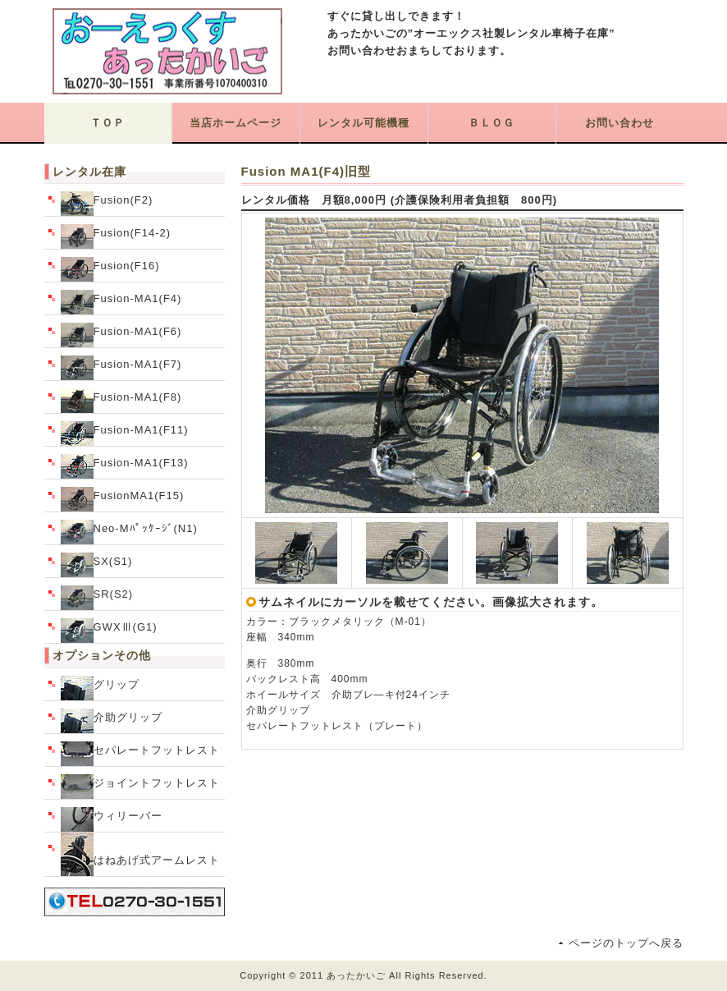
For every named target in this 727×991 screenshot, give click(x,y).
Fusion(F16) (110, 269)
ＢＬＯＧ (491, 123)
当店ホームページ (235, 123)
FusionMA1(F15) (123, 499)
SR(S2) (97, 597)
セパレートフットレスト (140, 753)
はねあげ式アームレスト (140, 854)
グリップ (100, 688)
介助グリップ (111, 721)
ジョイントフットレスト (140, 786)
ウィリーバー (111, 819)
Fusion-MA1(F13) (125, 466)
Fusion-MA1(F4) (121, 302)
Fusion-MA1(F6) (121, 335)
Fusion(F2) (107, 203)
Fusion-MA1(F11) (125, 433)
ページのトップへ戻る (626, 943)
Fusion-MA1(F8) (121, 400)
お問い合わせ (619, 123)
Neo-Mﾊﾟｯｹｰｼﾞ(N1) (129, 532)
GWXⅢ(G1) (109, 630)
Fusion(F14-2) (116, 236)
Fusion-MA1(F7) (121, 368)
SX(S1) (97, 565)
